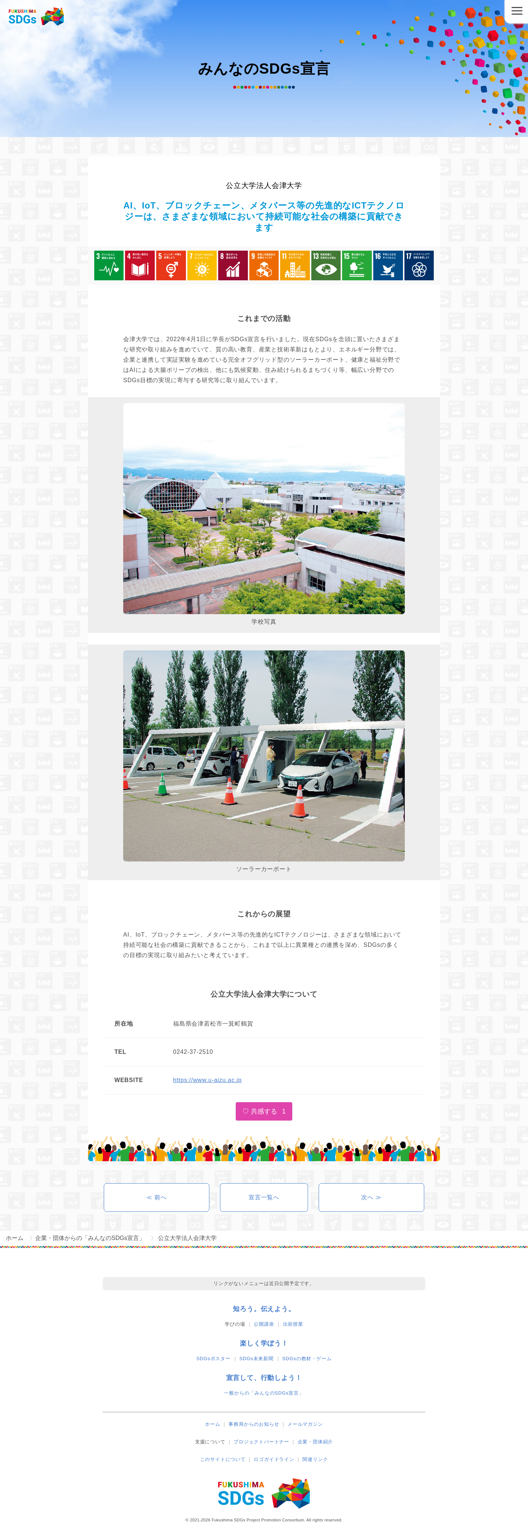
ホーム (212, 1424)
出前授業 (293, 1324)
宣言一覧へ (264, 1197)
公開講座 (264, 1324)
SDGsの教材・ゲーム (306, 1358)
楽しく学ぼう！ (264, 1343)
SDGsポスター (214, 1358)
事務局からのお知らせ (253, 1424)
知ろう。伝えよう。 (264, 1309)
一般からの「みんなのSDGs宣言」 (264, 1393)
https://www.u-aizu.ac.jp (207, 1080)
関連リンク (315, 1459)
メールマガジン (305, 1424)
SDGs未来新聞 (256, 1358)
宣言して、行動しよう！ (264, 1377)
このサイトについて (223, 1459)
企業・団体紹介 (315, 1441)
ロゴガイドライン (274, 1459)
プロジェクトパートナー (261, 1441)
